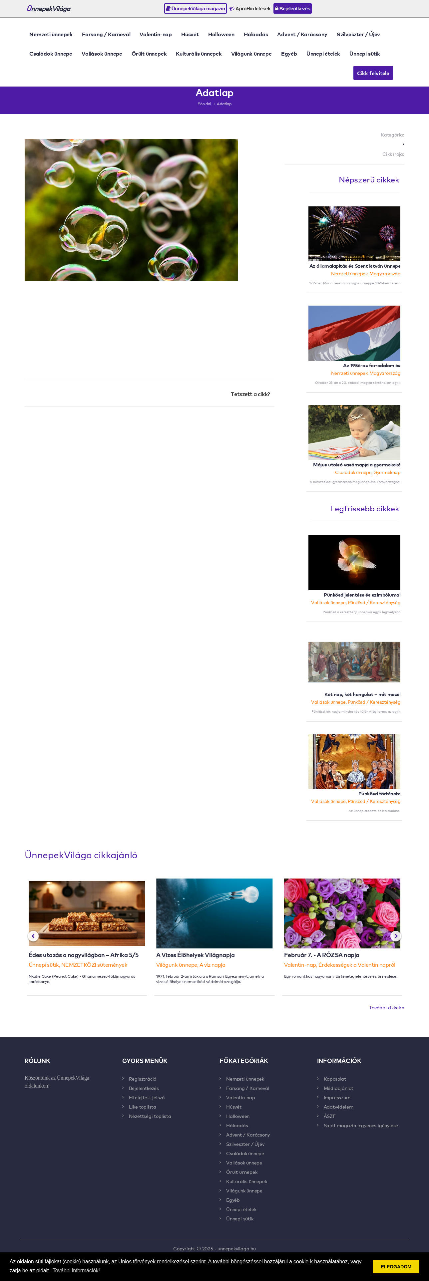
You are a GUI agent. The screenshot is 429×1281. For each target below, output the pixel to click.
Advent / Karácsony (302, 34)
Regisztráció (143, 1079)
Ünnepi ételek (323, 53)
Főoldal (204, 103)
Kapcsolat (335, 1079)
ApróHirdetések (249, 8)
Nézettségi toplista (150, 1116)
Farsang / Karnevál (106, 34)
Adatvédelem (338, 1107)
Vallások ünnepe (102, 53)
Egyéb (289, 53)
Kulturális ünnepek (198, 53)
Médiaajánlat (339, 1088)
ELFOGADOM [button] (396, 1266)
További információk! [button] (76, 1270)
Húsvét (190, 34)
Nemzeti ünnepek (51, 34)
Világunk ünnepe (251, 53)
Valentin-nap (156, 34)
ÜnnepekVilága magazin (195, 8)
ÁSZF (330, 1116)
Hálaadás (256, 34)
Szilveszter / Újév (358, 34)
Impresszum (337, 1097)
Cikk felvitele (373, 73)
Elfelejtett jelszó (147, 1097)
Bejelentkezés (292, 8)
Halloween (221, 34)
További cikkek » (386, 1007)
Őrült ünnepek (149, 53)
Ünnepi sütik (364, 53)
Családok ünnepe (50, 53)
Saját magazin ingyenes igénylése (361, 1125)
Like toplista (142, 1107)
